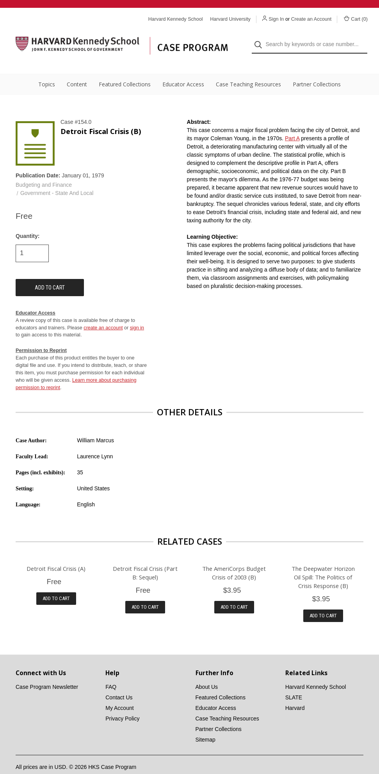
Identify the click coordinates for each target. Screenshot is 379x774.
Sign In (276, 19)
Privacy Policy (122, 705)
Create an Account (311, 19)
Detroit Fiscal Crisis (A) (56, 554)
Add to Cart (56, 584)
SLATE (293, 684)
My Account (119, 694)
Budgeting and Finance (44, 171)
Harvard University (230, 19)
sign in (137, 313)
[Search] (260, 37)
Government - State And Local (57, 179)
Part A (292, 125)
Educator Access (183, 70)
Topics (46, 70)
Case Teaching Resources (248, 70)
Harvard (295, 694)
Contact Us (118, 684)
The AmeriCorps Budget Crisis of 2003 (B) (234, 559)
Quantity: (27, 222)
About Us (207, 673)
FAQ (110, 673)
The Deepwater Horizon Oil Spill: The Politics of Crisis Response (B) (323, 563)
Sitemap (205, 726)
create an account (103, 313)
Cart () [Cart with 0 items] (356, 19)
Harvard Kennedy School (315, 673)
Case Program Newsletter (47, 673)
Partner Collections (317, 70)
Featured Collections (125, 70)
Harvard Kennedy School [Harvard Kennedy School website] (175, 19)
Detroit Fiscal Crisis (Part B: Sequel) (145, 559)
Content (77, 70)
